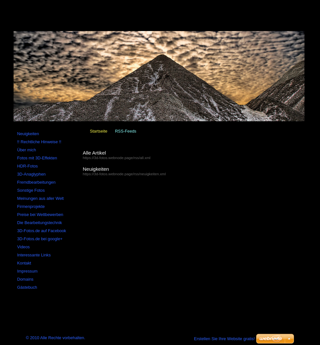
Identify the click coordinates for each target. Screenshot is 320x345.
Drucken (106, 2)
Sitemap (65, 2)
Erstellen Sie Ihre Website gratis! (224, 338)
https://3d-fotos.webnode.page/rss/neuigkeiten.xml (124, 174)
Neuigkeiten (96, 169)
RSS (85, 2)
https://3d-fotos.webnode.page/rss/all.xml (116, 158)
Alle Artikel (94, 153)
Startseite (98, 131)
